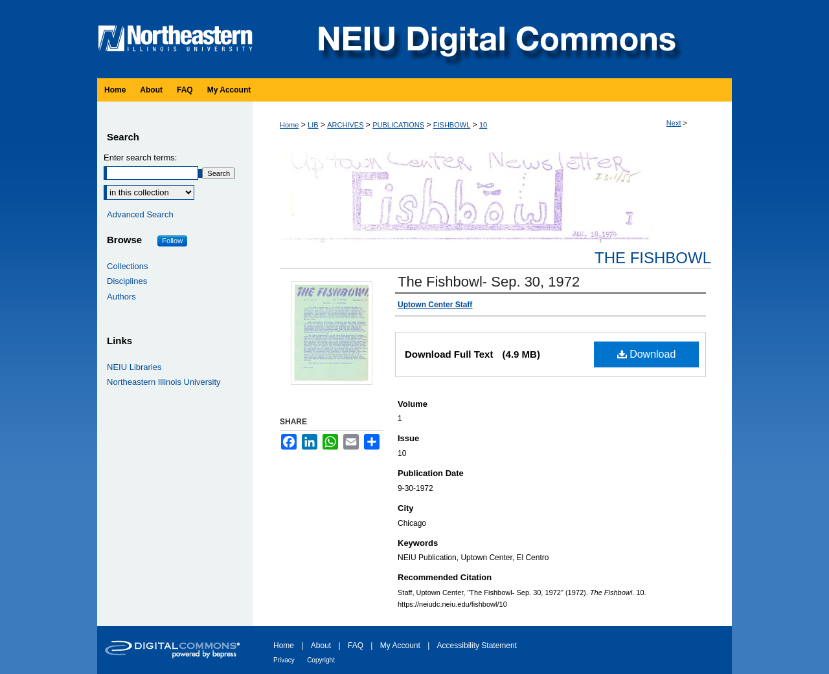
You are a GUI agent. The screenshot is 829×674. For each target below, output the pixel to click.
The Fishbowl (653, 257)
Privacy (284, 660)
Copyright (321, 660)
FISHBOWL (451, 125)
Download (646, 354)
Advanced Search (140, 214)
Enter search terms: (140, 157)
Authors (121, 296)
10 (483, 125)
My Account (400, 645)
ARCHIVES (345, 125)
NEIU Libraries (134, 367)
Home (289, 125)
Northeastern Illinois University (164, 382)
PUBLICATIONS (398, 125)
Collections (127, 266)
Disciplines (127, 281)
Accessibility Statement (477, 645)
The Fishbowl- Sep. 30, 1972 (489, 282)
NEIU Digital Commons (495, 39)
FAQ (355, 645)
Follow (172, 241)
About (321, 645)
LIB (313, 125)
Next (673, 123)
